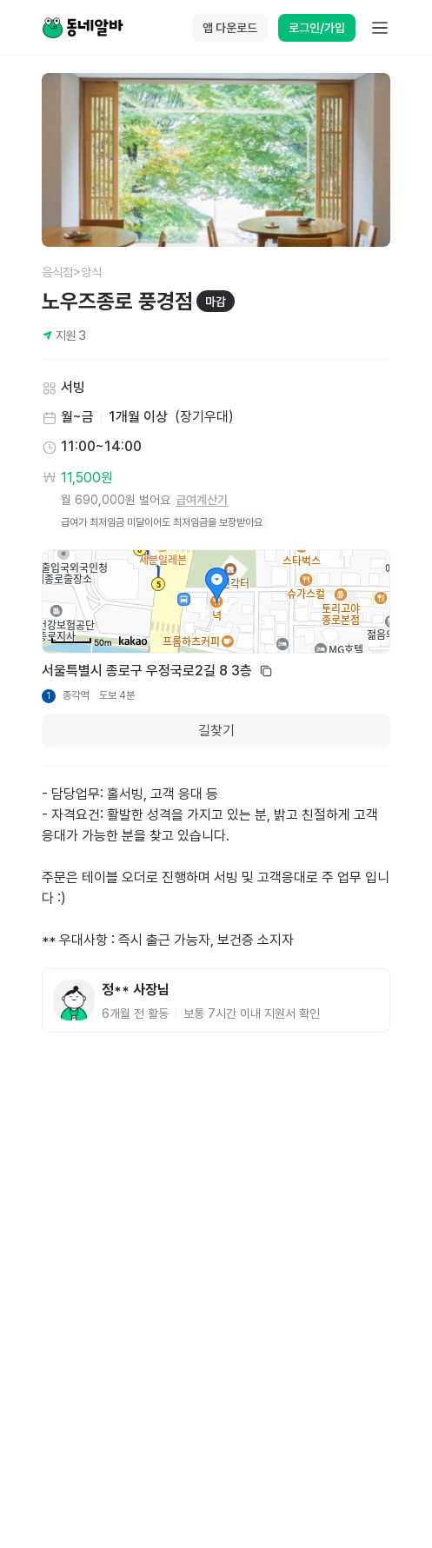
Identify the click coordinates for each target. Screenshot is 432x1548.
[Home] (82, 27)
